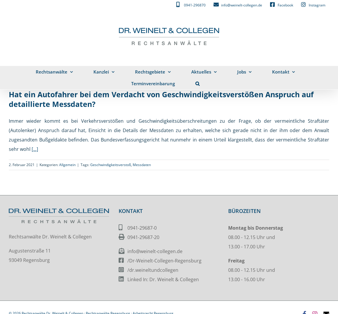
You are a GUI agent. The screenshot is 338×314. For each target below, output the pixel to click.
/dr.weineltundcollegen (152, 270)
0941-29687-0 (142, 228)
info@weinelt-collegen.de (154, 251)
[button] (197, 83)
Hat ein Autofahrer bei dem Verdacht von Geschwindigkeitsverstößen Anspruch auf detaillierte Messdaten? (161, 99)
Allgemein (67, 164)
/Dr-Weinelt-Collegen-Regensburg (164, 260)
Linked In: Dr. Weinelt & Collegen (163, 279)
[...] (35, 149)
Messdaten (142, 164)
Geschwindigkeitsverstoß (110, 164)
